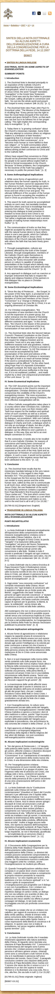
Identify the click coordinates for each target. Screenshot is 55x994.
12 (29, 25)
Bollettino (15, 25)
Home (6, 25)
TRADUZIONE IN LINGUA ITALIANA (25, 510)
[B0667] (28, 55)
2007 (23, 25)
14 (33, 25)
